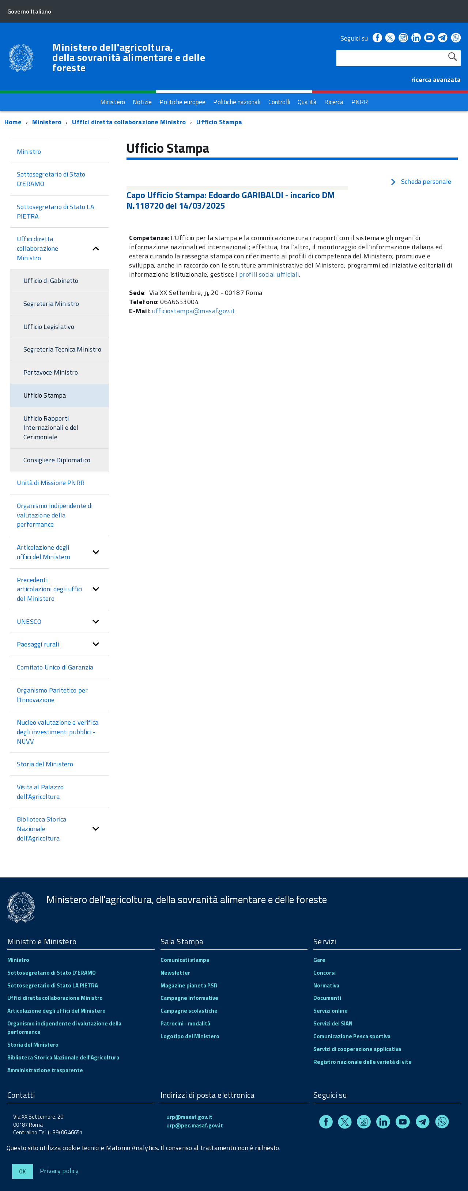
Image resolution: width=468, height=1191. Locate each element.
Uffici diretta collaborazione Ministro (129, 122)
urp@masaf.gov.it (189, 1117)
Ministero (47, 122)
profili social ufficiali (269, 274)
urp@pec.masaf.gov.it (194, 1125)
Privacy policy (59, 1170)
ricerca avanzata (436, 79)
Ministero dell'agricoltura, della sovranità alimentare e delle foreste (128, 57)
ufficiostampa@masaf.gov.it (193, 311)
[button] (96, 248)
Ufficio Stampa (219, 122)
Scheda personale (420, 181)
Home (13, 122)
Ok (22, 1171)
